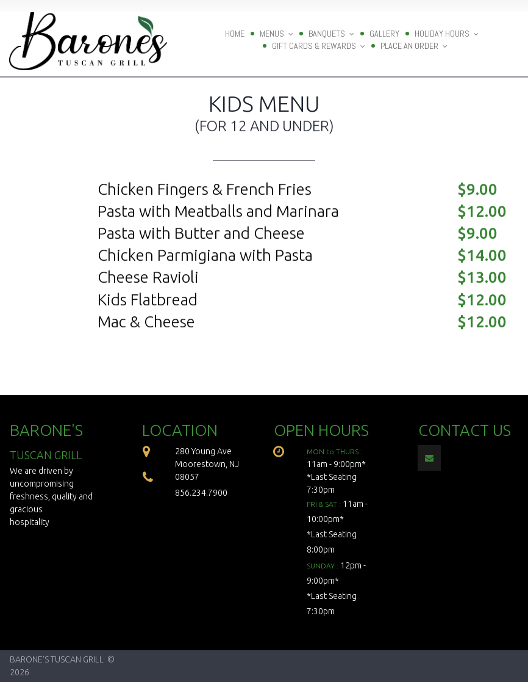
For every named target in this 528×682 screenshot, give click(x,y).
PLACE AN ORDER (414, 45)
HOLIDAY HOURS (447, 33)
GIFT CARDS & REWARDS (318, 45)
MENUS (276, 33)
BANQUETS (331, 33)
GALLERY (384, 33)
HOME (234, 33)
